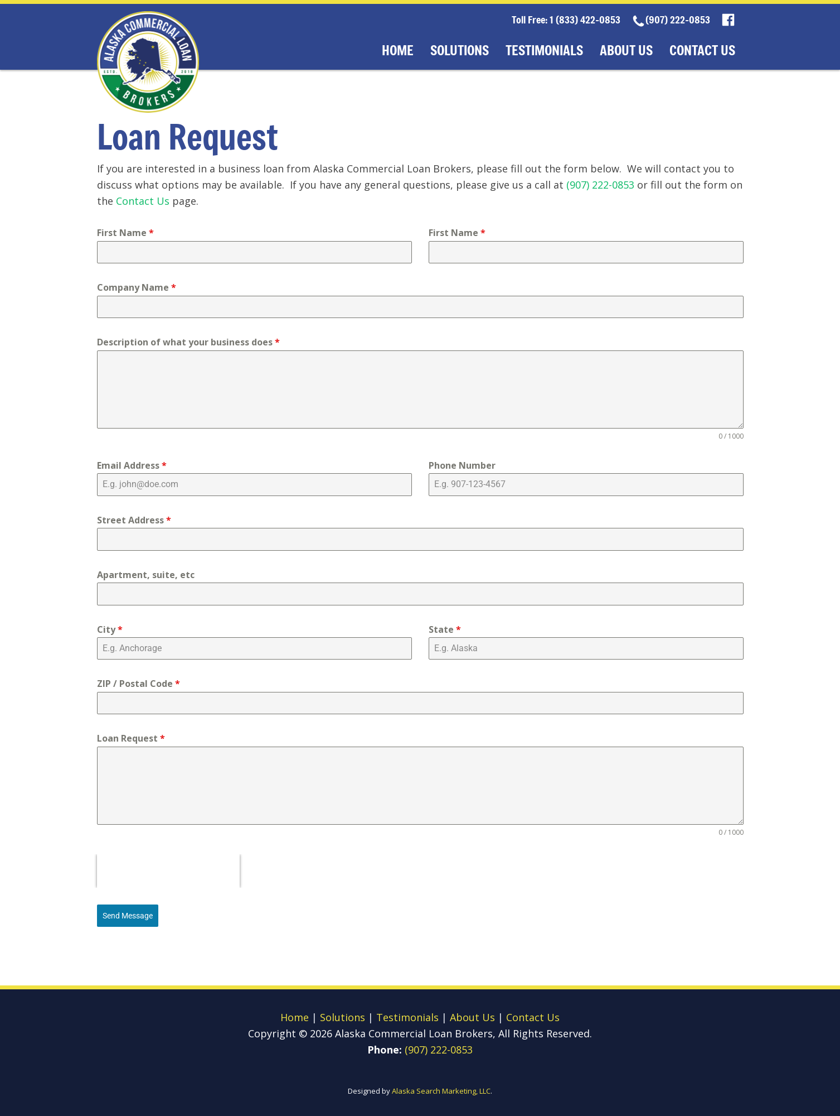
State (445, 629)
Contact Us (702, 50)
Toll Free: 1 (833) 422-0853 (566, 19)
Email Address (132, 465)
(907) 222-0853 (677, 19)
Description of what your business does (188, 342)
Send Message (128, 915)
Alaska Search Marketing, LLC (441, 1091)
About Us (626, 50)
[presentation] (168, 871)
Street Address (134, 520)
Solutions (459, 50)
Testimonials (544, 50)
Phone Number (462, 465)
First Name (125, 233)
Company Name (136, 287)
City (110, 629)
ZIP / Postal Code (138, 683)
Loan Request (131, 738)
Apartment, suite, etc (146, 575)
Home (398, 50)
